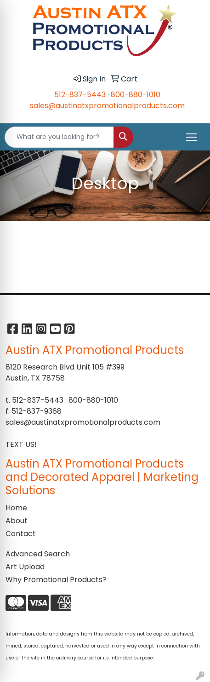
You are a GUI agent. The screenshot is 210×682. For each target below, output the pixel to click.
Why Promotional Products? (56, 579)
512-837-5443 (80, 94)
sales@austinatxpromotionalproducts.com (107, 105)
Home (16, 508)
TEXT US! (21, 444)
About (17, 520)
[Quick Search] (59, 137)
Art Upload (25, 566)
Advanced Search (38, 554)
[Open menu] (191, 137)
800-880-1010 (135, 94)
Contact (21, 533)
